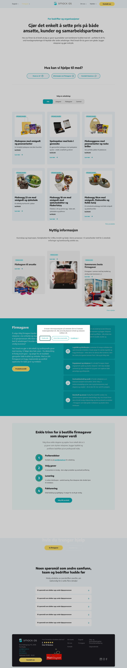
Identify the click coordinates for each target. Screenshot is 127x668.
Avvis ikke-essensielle (60, 338)
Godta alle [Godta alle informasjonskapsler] (45, 338)
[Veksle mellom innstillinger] (75, 338)
